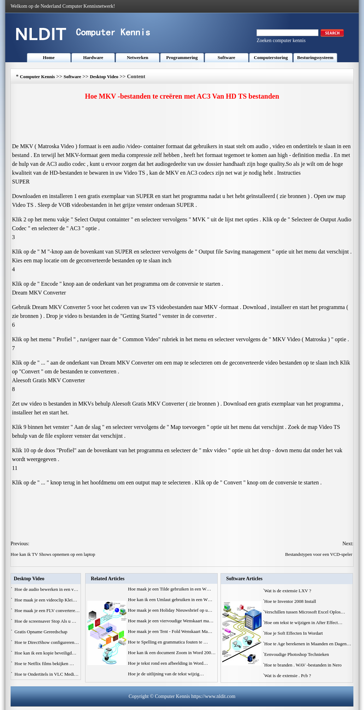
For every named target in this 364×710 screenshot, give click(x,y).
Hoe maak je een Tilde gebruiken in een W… (169, 589)
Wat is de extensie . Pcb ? (288, 675)
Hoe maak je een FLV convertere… (47, 610)
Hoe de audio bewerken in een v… (46, 589)
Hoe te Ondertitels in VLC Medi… (46, 674)
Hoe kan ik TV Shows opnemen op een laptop (53, 554)
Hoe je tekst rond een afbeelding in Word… (168, 663)
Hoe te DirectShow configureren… (46, 642)
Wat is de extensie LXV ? (288, 590)
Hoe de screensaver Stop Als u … (45, 621)
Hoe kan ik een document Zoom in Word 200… (172, 652)
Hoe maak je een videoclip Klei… (45, 600)
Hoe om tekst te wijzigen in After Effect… (303, 622)
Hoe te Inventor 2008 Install (290, 601)
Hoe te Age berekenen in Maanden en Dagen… (307, 643)
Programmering (182, 57)
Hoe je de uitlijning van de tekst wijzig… (166, 673)
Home (48, 57)
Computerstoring (271, 57)
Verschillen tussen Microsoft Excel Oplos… (304, 612)
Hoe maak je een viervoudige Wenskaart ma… (170, 620)
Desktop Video (104, 76)
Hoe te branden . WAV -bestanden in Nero (303, 665)
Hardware (93, 57)
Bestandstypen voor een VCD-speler (319, 554)
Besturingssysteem (315, 57)
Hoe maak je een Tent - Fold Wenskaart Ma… (170, 631)
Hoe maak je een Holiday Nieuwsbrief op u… (170, 610)
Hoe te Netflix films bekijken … (44, 663)
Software (226, 57)
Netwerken (137, 57)
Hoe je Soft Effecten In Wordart (294, 633)
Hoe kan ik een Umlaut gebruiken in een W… (170, 599)
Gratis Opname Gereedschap (41, 631)
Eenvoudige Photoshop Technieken (297, 654)
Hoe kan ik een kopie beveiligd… (45, 653)
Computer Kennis (37, 76)
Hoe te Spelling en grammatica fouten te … (168, 642)
